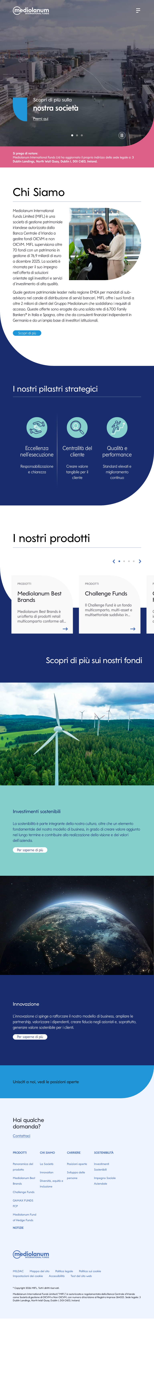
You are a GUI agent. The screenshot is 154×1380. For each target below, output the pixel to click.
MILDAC (18, 1271)
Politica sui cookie (90, 1271)
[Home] (31, 10)
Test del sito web (81, 1276)
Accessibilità (57, 1276)
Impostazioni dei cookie (28, 1276)
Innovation (46, 1172)
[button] (138, 10)
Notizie (18, 1227)
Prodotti (20, 1152)
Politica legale (64, 1271)
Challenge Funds (23, 1192)
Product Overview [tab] (82, 135)
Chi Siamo (47, 1152)
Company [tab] (72, 135)
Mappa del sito (39, 1271)
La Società (46, 1164)
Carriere (73, 1152)
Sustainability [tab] (77, 135)
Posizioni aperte (77, 1164)
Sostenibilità (103, 1152)
